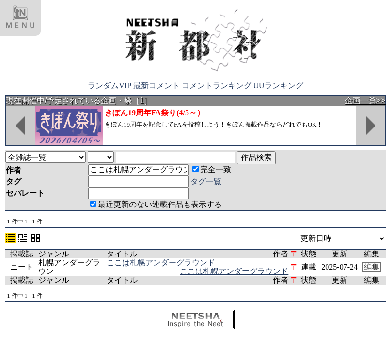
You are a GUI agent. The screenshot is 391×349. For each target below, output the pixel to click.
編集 (371, 267)
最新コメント (156, 85)
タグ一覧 (205, 181)
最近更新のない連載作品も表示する (156, 204)
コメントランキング (216, 85)
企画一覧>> (365, 100)
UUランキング (278, 85)
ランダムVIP (109, 85)
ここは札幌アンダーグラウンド (161, 262)
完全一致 (211, 169)
